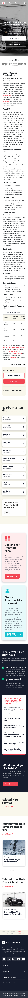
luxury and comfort (12, 351)
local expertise (17, 353)
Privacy (16, 995)
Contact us (13, 357)
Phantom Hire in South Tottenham (13, 347)
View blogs (7, 834)
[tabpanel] (14, 853)
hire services (19, 709)
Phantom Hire (7, 95)
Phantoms (6, 102)
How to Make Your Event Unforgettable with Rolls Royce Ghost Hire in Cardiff (13, 913)
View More (7, 806)
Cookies (23, 995)
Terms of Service (7, 995)
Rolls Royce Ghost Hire (10, 909)
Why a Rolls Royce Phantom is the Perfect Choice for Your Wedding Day (12, 860)
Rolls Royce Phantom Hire (10, 857)
